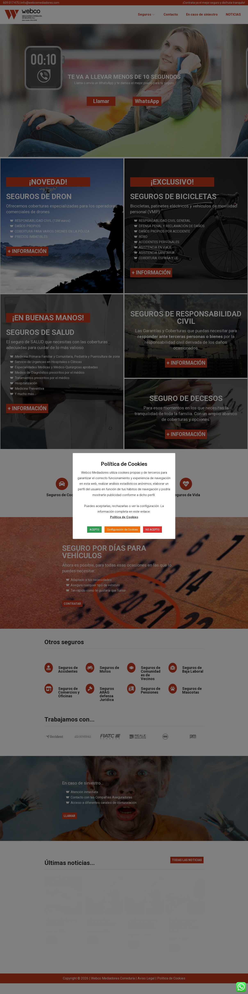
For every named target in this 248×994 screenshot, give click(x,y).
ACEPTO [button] (94, 529)
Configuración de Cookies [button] (122, 529)
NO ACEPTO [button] (152, 529)
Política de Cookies (124, 517)
